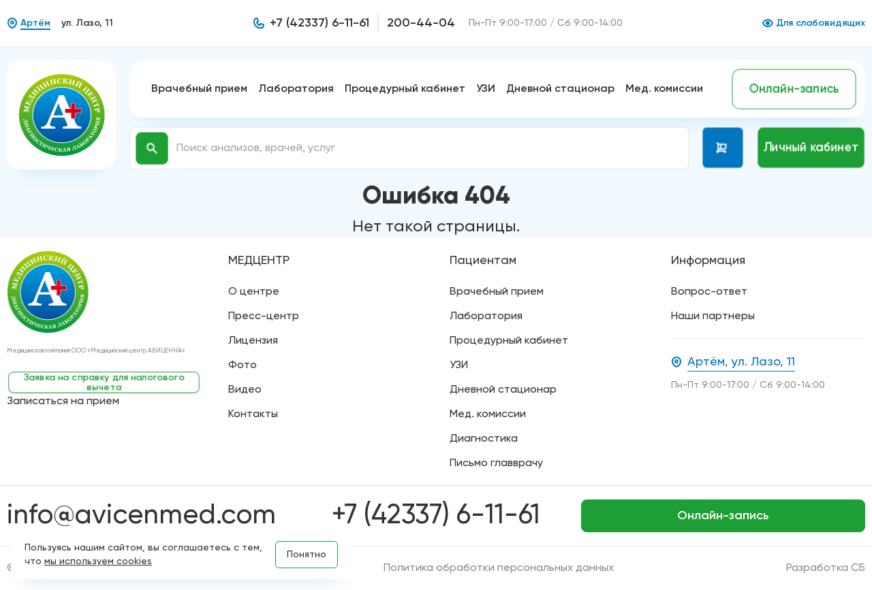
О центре (253, 291)
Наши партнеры (713, 316)
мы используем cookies (98, 561)
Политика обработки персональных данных (499, 568)
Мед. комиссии (664, 89)
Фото (242, 365)
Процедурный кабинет (405, 89)
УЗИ (485, 89)
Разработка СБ (825, 568)
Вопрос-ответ (709, 291)
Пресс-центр (263, 316)
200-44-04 (421, 23)
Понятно (306, 554)
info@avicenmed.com (141, 515)
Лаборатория (296, 89)
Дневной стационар (560, 89)
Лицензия (253, 340)
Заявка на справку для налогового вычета (104, 382)
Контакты (253, 414)
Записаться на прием (63, 401)
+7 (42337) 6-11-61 (319, 23)
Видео (245, 389)
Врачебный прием (199, 89)
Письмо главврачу (496, 463)
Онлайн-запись (794, 89)
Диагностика (484, 438)
